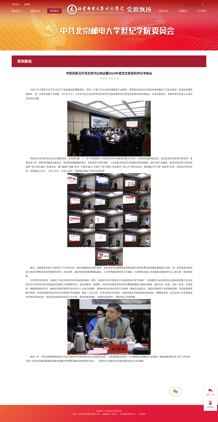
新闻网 (27, 4)
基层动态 (163, 11)
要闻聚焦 (54, 11)
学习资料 (201, 11)
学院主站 (15, 4)
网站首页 (16, 11)
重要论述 (35, 11)
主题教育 (182, 11)
